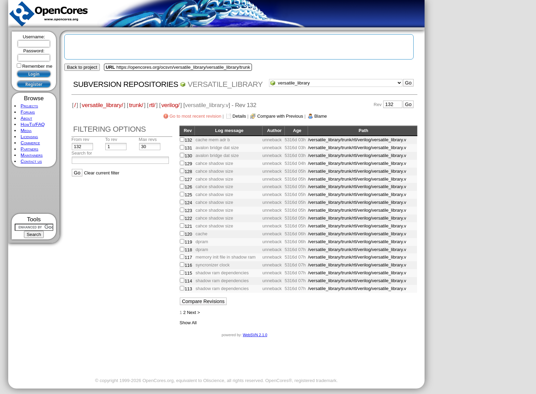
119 (188, 242)
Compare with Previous (280, 116)
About (26, 118)
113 (188, 288)
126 (188, 186)
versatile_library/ (102, 105)
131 (188, 147)
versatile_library (225, 84)
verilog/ (170, 105)
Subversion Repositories (125, 84)
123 (188, 210)
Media (26, 130)
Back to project (82, 67)
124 (188, 202)
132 (188, 140)
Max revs (148, 139)
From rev (80, 139)
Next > (193, 312)
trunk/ (136, 105)
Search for (81, 153)
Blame (320, 116)
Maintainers (31, 155)
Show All (188, 322)
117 (188, 257)
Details (239, 116)
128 (188, 171)
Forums (28, 112)
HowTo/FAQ (33, 124)
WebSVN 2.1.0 (255, 335)
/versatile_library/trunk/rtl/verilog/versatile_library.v (357, 139)
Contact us (31, 161)
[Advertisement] (34, 190)
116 (188, 265)
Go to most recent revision (196, 116)
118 (188, 249)
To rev (111, 139)
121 (188, 226)
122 (188, 218)
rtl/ (152, 105)
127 (188, 179)
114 (188, 281)
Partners (29, 149)
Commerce (30, 142)
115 (188, 273)
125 (188, 194)
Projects (29, 105)
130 (188, 155)
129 (188, 163)
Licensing (29, 136)
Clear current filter (101, 172)
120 (188, 234)
